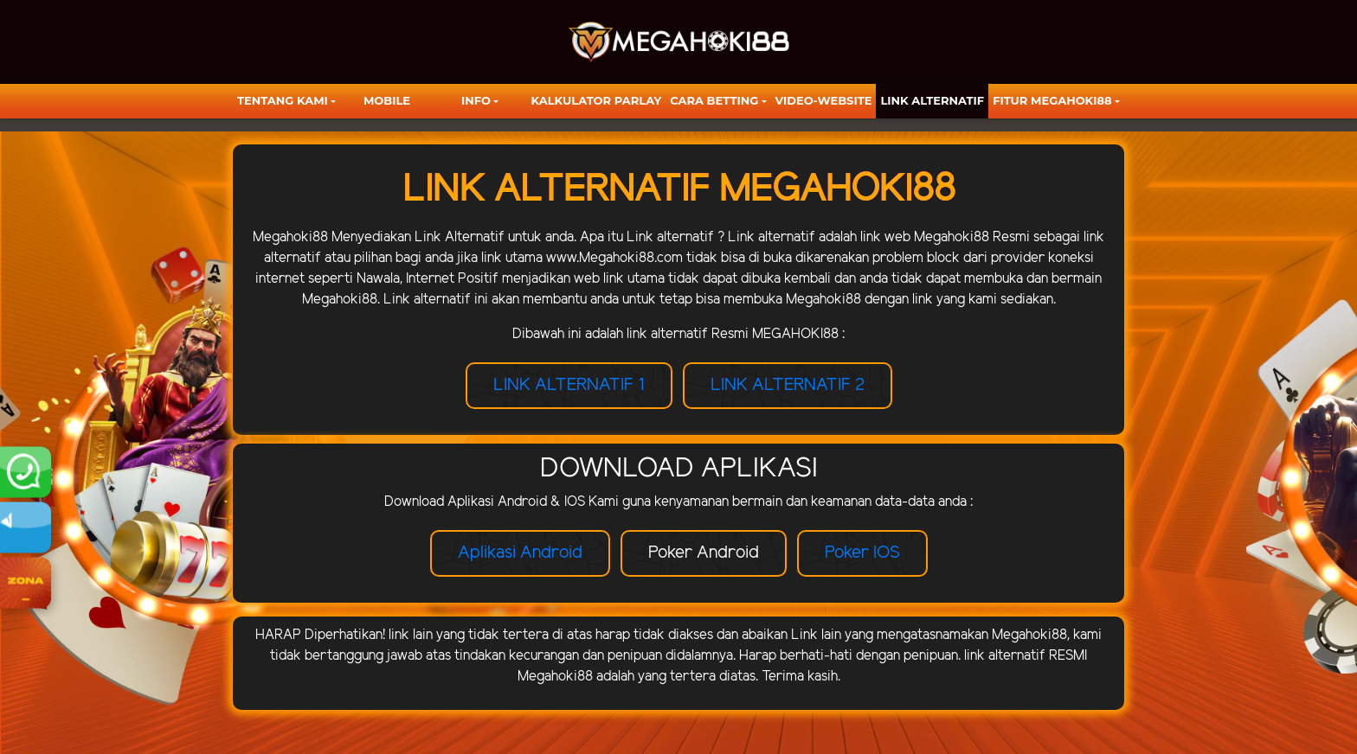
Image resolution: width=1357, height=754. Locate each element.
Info (476, 100)
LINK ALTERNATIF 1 (569, 385)
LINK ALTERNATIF (932, 100)
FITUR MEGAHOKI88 (1052, 100)
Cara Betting (714, 100)
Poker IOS (862, 553)
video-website (823, 100)
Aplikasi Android (520, 553)
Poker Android (703, 553)
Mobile (386, 100)
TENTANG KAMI (282, 100)
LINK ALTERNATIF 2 (788, 385)
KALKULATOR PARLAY (596, 100)
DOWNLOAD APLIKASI (679, 468)
